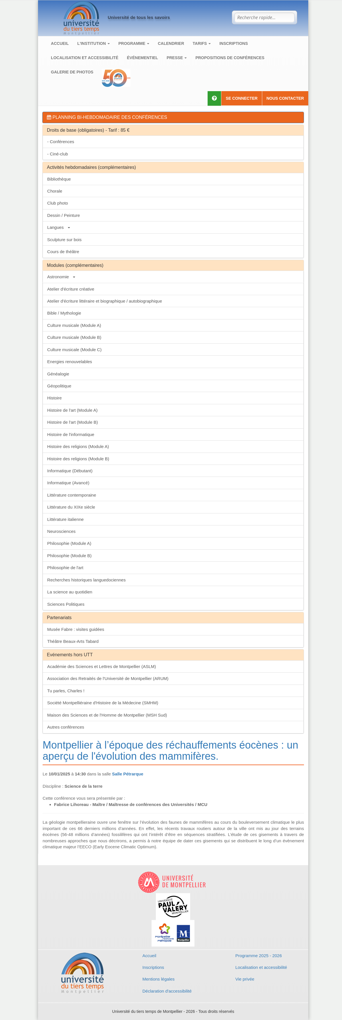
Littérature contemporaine (71, 495)
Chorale (54, 191)
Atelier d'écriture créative (70, 289)
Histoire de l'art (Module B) (72, 422)
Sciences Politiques (65, 604)
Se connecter (241, 98)
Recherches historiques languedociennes (86, 579)
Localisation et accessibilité (84, 57)
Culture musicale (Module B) (74, 337)
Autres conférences (65, 727)
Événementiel (142, 57)
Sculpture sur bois (64, 239)
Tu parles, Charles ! (65, 690)
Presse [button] (177, 57)
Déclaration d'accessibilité (167, 991)
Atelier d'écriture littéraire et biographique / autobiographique (104, 301)
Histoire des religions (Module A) (78, 446)
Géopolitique (59, 385)
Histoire (54, 397)
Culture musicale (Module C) (74, 349)
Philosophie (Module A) (69, 543)
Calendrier (171, 43)
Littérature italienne (65, 519)
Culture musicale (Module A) (74, 325)
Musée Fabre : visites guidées (75, 629)
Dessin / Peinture (63, 215)
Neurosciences (61, 531)
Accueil (60, 43)
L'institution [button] (93, 43)
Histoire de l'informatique (70, 434)
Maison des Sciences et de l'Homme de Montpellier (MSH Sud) (107, 715)
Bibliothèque (59, 179)
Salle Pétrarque (127, 773)
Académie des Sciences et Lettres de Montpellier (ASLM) (101, 666)
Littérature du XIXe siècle (71, 507)
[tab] (173, 117)
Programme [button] (133, 43)
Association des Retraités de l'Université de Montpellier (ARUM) (107, 678)
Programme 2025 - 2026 (258, 955)
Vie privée (244, 979)
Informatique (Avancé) (68, 482)
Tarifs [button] (202, 43)
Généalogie (58, 373)
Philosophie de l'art (65, 567)
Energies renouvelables (69, 361)
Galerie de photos (72, 72)
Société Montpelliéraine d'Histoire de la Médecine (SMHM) (102, 702)
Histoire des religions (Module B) (78, 458)
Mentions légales (158, 979)
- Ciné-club (57, 153)
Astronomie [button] (61, 276)
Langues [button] (58, 227)
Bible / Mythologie (64, 313)
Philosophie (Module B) (69, 555)
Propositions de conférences (229, 57)
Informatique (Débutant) (69, 470)
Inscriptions (233, 43)
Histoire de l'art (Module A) (72, 410)
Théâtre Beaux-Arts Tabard (73, 641)
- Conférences (60, 141)
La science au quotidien (69, 591)
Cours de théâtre (63, 251)
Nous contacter (285, 98)
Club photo (57, 203)
